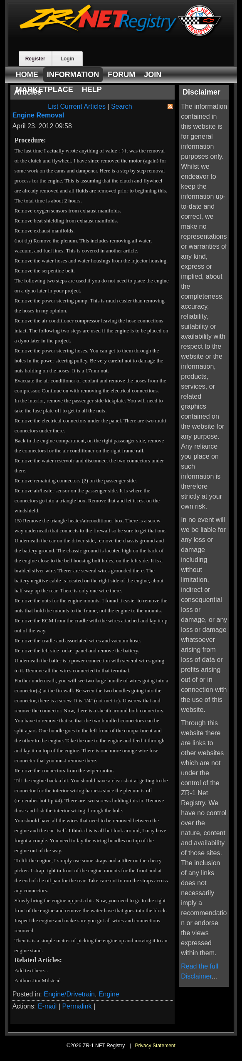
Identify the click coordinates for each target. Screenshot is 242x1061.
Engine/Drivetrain (69, 994)
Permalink (76, 1006)
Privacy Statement (155, 1046)
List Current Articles (77, 106)
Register (35, 59)
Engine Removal (38, 115)
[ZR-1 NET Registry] (121, 35)
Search (121, 106)
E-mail (47, 1006)
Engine (109, 994)
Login (67, 59)
